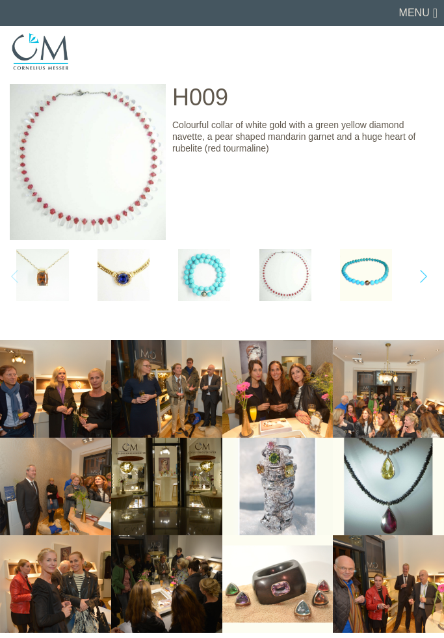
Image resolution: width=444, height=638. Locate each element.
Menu (414, 12)
